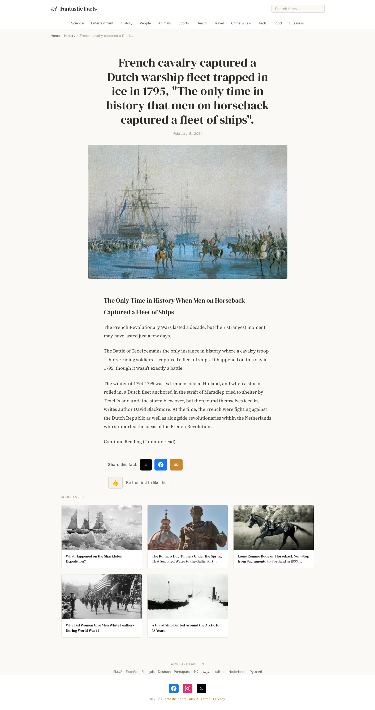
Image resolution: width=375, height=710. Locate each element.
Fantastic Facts (174, 699)
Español (132, 672)
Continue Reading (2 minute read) (139, 441)
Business (296, 23)
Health (201, 23)
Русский (256, 672)
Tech (262, 23)
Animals (164, 23)
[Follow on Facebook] (174, 688)
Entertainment (102, 23)
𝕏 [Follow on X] (201, 688)
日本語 (118, 672)
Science (77, 23)
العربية (206, 672)
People (145, 23)
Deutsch (164, 672)
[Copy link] (176, 465)
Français (148, 672)
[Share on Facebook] (160, 465)
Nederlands (238, 672)
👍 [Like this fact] (115, 483)
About (193, 699)
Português (182, 672)
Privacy (219, 699)
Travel (219, 23)
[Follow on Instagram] (187, 688)
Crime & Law (241, 23)
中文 (196, 672)
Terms (205, 699)
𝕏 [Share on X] (145, 465)
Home (55, 36)
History (126, 23)
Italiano (219, 672)
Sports (183, 23)
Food (278, 23)
